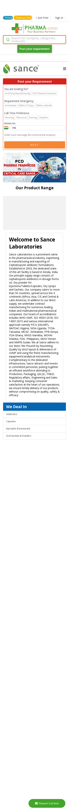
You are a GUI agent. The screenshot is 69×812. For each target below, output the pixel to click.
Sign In (59, 17)
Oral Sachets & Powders (18, 435)
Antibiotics (11, 414)
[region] (34, 166)
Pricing (8, 17)
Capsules (11, 421)
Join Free (42, 17)
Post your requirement (35, 49)
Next (34, 145)
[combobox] (34, 40)
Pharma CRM (23, 17)
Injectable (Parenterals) (18, 428)
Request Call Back (47, 803)
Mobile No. (10, 123)
